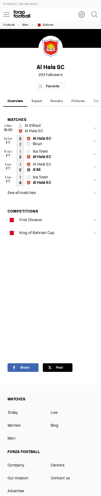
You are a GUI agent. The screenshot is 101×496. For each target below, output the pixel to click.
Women (14, 426)
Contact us (60, 478)
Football (8, 25)
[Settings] (81, 14)
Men (25, 25)
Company (16, 465)
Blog (54, 426)
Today (13, 413)
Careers (58, 465)
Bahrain (44, 25)
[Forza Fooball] (22, 14)
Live (54, 413)
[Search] (94, 14)
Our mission (18, 478)
